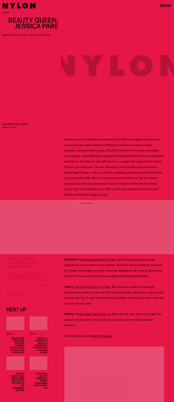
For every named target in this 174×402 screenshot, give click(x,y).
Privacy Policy (23, 298)
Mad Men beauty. (101, 335)
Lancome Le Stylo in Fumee (92, 286)
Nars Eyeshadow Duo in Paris (98, 259)
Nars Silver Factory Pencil (94, 314)
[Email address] (26, 279)
